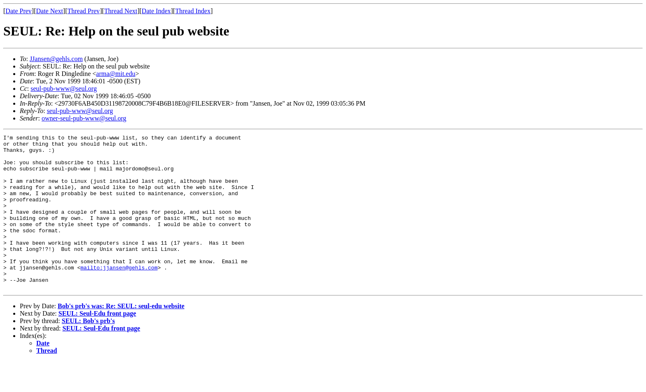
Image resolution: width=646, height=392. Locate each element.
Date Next (49, 10)
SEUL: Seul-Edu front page (97, 344)
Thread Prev (83, 10)
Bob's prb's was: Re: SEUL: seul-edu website (121, 336)
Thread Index (193, 10)
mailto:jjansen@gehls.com (118, 294)
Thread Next (120, 10)
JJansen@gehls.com (56, 58)
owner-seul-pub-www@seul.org (84, 118)
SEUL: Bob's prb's (88, 351)
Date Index (156, 10)
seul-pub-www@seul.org (63, 88)
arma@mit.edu (115, 73)
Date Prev (18, 10)
